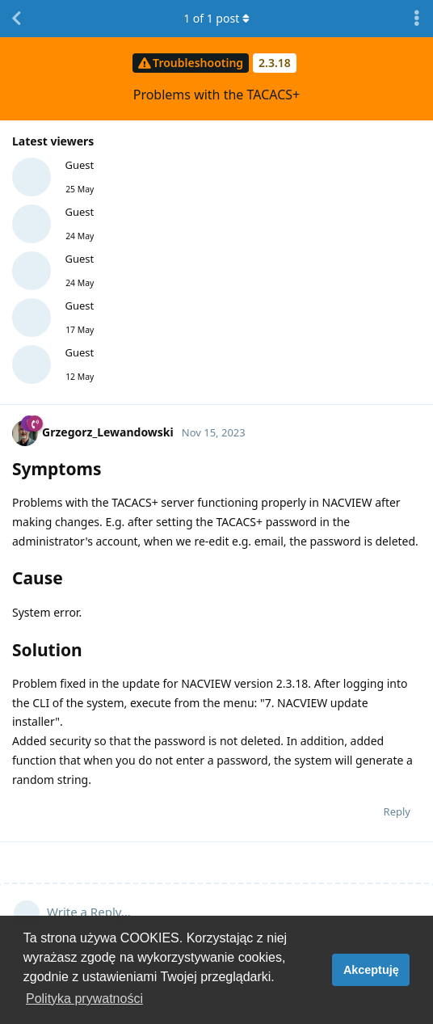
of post (216, 18)
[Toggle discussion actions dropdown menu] (417, 18)
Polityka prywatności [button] (84, 998)
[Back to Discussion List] (16, 18)
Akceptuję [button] (371, 969)
